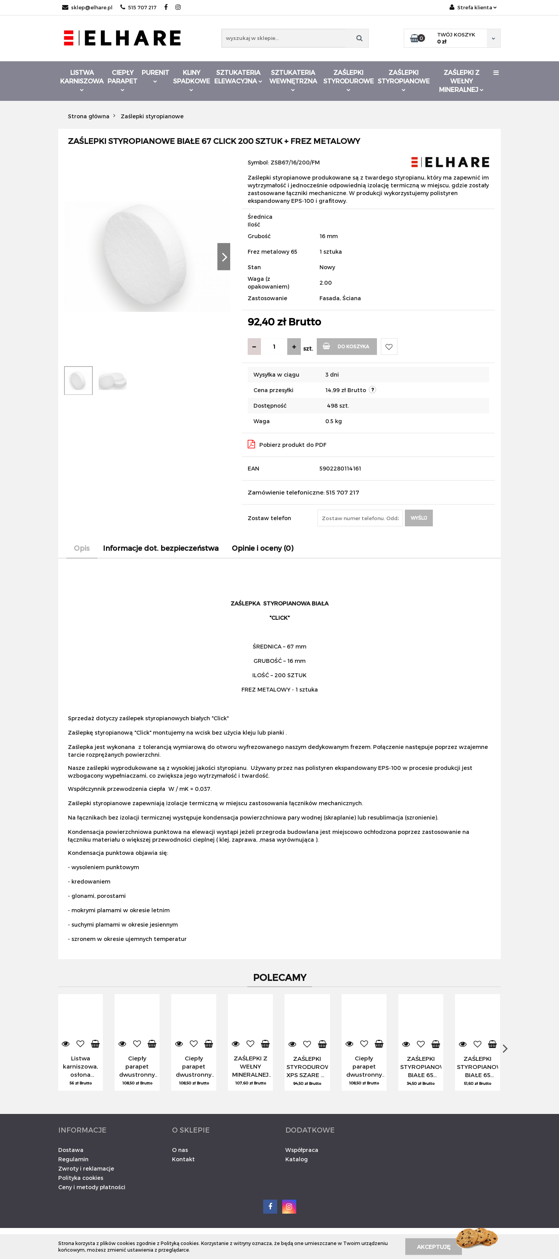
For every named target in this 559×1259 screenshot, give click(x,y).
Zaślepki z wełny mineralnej (461, 81)
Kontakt (183, 1159)
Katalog (296, 1159)
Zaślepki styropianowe (404, 80)
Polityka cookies (80, 1177)
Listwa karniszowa (82, 80)
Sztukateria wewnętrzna (293, 80)
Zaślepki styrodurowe (348, 80)
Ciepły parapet (122, 80)
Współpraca (301, 1150)
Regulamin (73, 1159)
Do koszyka (346, 345)
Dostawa (70, 1150)
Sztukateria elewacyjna (238, 77)
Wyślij (419, 518)
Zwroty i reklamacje (86, 1168)
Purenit (155, 76)
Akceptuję (433, 1246)
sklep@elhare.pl (87, 7)
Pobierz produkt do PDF (287, 444)
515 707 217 (138, 7)
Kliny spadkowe (191, 80)
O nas (180, 1150)
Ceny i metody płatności (91, 1187)
